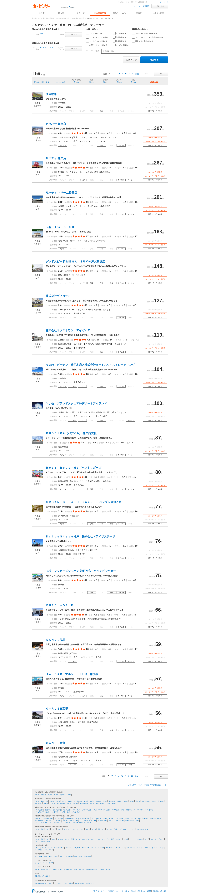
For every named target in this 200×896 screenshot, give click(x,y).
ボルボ (126, 839)
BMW (112, 839)
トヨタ (37, 829)
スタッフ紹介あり (94, 33)
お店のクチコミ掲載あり (97, 45)
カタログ (80, 13)
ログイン (137, 6)
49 (59, 133)
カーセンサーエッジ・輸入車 (44, 863)
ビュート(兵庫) (39, 820)
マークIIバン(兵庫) (155, 818)
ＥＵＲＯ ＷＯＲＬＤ (59, 605)
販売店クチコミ (46, 869)
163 (158, 231)
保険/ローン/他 (119, 13)
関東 (40, 856)
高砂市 (92, 801)
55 (158, 747)
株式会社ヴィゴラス (58, 295)
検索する (154, 60)
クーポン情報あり (121, 45)
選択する (73, 34)
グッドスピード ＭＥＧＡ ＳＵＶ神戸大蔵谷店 (75, 261)
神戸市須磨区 (84, 803)
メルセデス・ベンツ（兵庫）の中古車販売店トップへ (148, 785)
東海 (50, 856)
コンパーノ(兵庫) (47, 818)
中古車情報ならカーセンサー (44, 883)
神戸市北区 (38, 803)
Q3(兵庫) (37, 818)
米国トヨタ (101, 829)
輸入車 (61, 13)
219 (60, 271)
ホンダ (48, 829)
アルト (40, 850)
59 (158, 644)
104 (158, 369)
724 (60, 511)
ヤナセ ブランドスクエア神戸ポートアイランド (76, 403)
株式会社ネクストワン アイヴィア (68, 330)
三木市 (37, 801)
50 (59, 718)
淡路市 (125, 801)
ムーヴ (44, 848)
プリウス (77, 848)
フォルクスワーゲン (77, 829)
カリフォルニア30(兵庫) (53, 820)
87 (158, 438)
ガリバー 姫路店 (56, 123)
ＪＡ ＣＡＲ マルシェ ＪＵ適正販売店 (72, 674)
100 (158, 403)
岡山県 (62, 795)
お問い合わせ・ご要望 (144, 891)
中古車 (37, 869)
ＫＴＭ (94, 829)
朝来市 (64, 801)
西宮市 (92, 803)
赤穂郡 (98, 801)
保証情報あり (119, 37)
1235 (60, 340)
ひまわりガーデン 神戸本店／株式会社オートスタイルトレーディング (90, 364)
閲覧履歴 (146, 6)
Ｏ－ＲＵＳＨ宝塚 (57, 708)
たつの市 (52, 803)
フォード (153, 839)
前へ (146, 74)
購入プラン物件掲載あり (143, 41)
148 (60, 236)
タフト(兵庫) (59, 818)
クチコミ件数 (60, 82)
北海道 (55, 856)
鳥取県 (50, 795)
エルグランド (110, 848)
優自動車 (51, 94)
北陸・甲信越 (68, 856)
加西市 (70, 801)
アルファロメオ (46, 841)
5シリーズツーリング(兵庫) (139, 818)
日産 (42, 829)
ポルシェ (140, 839)
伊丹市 (69, 803)
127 (158, 300)
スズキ (60, 829)
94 (59, 477)
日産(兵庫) (47, 810)
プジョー (161, 839)
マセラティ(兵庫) (65, 812)
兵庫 (41, 33)
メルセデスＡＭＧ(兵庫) (42, 812)
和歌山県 (43, 795)
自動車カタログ (57, 869)
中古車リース (90, 883)
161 (60, 374)
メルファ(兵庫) (65, 822)
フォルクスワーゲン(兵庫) (101, 810)
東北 (61, 856)
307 (158, 128)
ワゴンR (37, 848)
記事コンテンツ (79, 869)
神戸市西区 (112, 801)
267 (158, 163)
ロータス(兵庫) (138, 810)
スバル (67, 839)
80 (158, 472)
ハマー (125, 829)
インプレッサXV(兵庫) (83, 818)
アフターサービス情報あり (97, 37)
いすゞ (37, 841)
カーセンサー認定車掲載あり (144, 33)
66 (59, 580)
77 (158, 506)
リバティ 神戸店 (56, 158)
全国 (36, 856)
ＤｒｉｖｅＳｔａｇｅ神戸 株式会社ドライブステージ (80, 536)
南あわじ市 (44, 801)
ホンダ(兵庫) (57, 810)
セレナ (161, 848)
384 (60, 202)
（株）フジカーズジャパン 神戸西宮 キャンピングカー (81, 570)
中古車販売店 (100, 13)
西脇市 (46, 803)
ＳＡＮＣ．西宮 (55, 743)
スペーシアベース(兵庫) (70, 820)
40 (59, 615)
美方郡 (75, 803)
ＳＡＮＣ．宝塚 (55, 639)
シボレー (119, 839)
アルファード (131, 848)
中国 (75, 856)
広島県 (69, 795)
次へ (161, 74)
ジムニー (147, 848)
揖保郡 (154, 801)
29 (59, 305)
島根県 (56, 795)
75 (158, 575)
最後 (137, 74)
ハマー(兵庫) (149, 810)
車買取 (139, 13)
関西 (45, 856)
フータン (132, 829)
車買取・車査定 (105, 869)
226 (60, 683)
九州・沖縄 (87, 856)
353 (158, 94)
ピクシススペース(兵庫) (116, 820)
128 (60, 167)
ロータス (109, 829)
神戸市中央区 (61, 803)
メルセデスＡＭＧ (142, 829)
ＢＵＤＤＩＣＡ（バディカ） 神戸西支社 (71, 433)
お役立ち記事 (158, 13)
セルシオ (93, 848)
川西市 (104, 801)
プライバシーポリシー (100, 891)
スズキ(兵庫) (76, 810)
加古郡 (132, 801)
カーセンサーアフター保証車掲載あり (148, 37)
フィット (139, 848)
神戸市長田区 (146, 801)
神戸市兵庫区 (78, 801)
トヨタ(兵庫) (39, 810)
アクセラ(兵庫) (102, 820)
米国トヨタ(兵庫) (126, 810)
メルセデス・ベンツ (47, 47)
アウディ (132, 839)
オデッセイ (69, 848)
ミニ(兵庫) (54, 812)
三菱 (72, 839)
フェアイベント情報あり (97, 41)
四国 (80, 856)
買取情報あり (119, 33)
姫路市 (86, 801)
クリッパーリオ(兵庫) (122, 818)
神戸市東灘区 (100, 803)
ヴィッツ (155, 848)
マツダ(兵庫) (67, 810)
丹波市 (58, 801)
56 (158, 713)
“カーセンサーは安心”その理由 (125, 891)
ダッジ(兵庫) (76, 812)
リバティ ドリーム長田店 (61, 192)
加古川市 (161, 801)
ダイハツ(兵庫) (87, 810)
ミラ (123, 848)
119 (158, 335)
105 (60, 546)
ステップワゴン (59, 848)
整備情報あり (119, 41)
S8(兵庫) (111, 818)
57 (158, 679)
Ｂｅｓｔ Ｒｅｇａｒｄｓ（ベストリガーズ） (75, 467)
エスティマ (85, 848)
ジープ (147, 839)
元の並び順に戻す (41, 82)
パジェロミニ (48, 850)
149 (60, 649)
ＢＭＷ (88, 829)
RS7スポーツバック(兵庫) (87, 820)
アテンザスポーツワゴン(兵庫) (81, 822)
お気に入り (160, 6)
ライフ (50, 848)
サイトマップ (164, 2)
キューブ (101, 848)
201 (158, 197)
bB (35, 850)
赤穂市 (138, 801)
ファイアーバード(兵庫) (99, 818)
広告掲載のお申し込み (42, 876)
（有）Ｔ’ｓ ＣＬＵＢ (60, 227)
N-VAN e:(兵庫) (69, 818)
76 (158, 541)
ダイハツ (66, 829)
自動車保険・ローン (92, 869)
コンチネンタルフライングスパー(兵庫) (47, 822)
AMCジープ (117, 829)
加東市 (119, 801)
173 (60, 752)
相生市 (114, 803)
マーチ (118, 848)
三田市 (108, 803)
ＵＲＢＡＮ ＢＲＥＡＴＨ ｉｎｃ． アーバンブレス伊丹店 (84, 502)
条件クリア (131, 60)
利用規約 (111, 891)
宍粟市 (52, 801)
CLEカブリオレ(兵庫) (132, 820)
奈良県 (37, 795)
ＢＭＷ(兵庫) (115, 810)
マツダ (54, 829)
